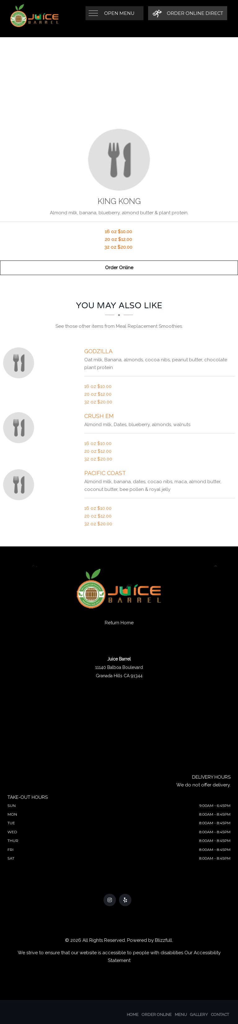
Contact (220, 1014)
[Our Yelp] (125, 900)
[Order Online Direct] (187, 13)
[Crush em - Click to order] (20, 427)
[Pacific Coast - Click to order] (20, 484)
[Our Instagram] (110, 900)
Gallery (199, 1014)
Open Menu (119, 13)
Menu (181, 1014)
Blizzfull (163, 940)
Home (133, 1014)
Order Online (119, 267)
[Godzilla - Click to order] (20, 362)
